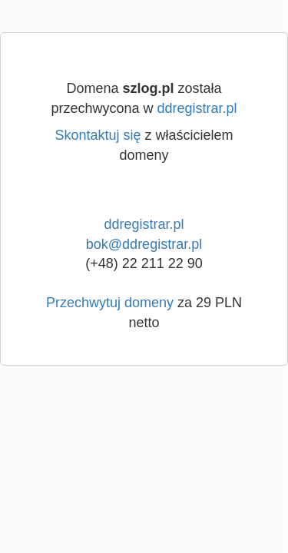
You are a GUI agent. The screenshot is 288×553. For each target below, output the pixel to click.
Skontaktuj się (98, 135)
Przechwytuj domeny (110, 302)
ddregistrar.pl (197, 108)
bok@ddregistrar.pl (144, 244)
